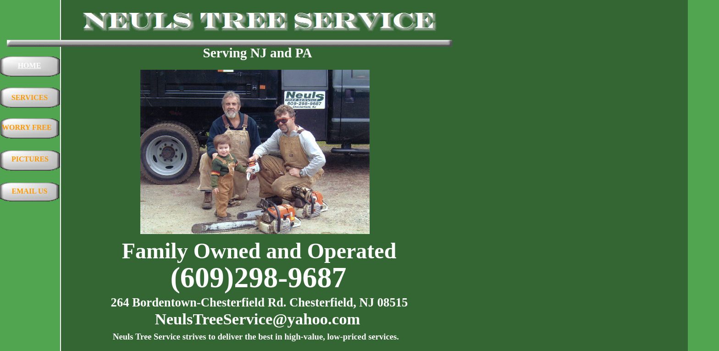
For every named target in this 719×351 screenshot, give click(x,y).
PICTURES (30, 159)
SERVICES (29, 97)
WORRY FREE (27, 127)
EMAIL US (30, 191)
